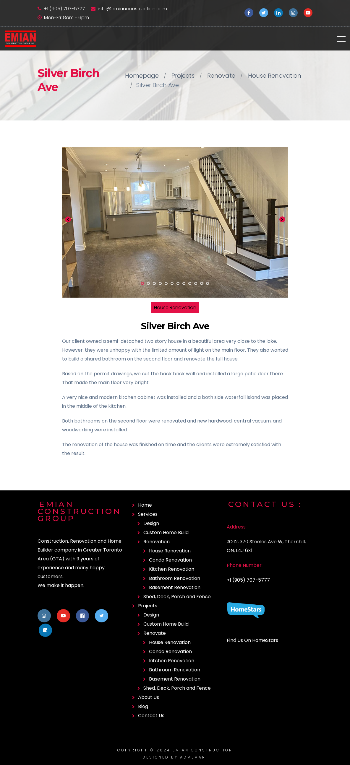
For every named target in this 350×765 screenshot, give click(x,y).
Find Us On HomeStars (252, 640)
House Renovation (274, 75)
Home (145, 505)
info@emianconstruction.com (132, 8)
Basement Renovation (174, 587)
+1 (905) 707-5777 (64, 8)
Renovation (156, 541)
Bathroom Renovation (174, 578)
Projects (183, 75)
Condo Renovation (170, 560)
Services (148, 514)
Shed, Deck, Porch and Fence (177, 596)
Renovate (221, 75)
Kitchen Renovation (171, 569)
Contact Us (151, 715)
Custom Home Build (166, 532)
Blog (143, 706)
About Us (148, 697)
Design (151, 523)
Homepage (142, 75)
